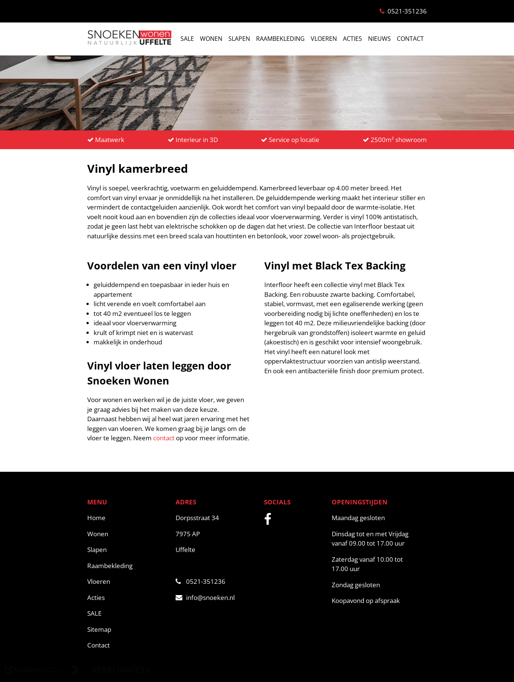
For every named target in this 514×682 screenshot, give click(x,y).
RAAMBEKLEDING (280, 38)
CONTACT (410, 38)
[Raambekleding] (127, 566)
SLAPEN (239, 38)
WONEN (211, 38)
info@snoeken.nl (205, 597)
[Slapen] (127, 550)
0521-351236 (200, 581)
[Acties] (127, 598)
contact (163, 438)
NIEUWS (379, 38)
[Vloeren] (127, 581)
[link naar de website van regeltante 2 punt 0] (111, 671)
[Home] (127, 518)
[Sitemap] (127, 629)
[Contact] (127, 645)
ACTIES (352, 38)
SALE (187, 38)
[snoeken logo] (129, 44)
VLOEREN (324, 38)
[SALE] (127, 613)
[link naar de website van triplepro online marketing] (34, 671)
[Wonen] (127, 534)
